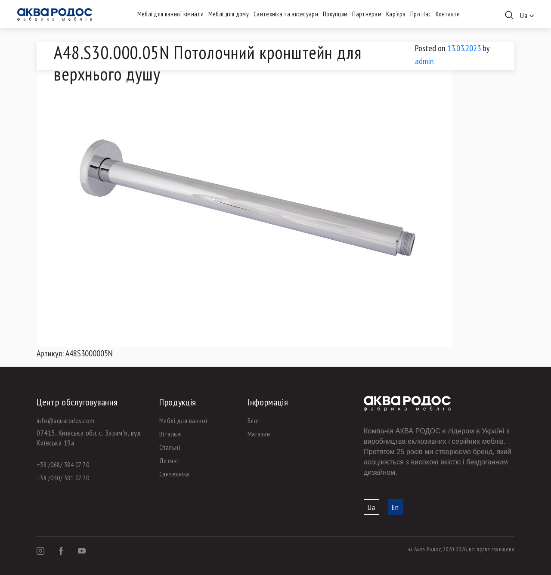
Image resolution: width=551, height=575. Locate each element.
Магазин (259, 434)
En (395, 507)
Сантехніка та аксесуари (286, 14)
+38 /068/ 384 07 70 (63, 464)
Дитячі (168, 460)
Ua (371, 507)
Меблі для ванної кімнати (170, 14)
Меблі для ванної (183, 420)
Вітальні (170, 434)
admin (424, 61)
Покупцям (335, 14)
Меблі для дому (228, 14)
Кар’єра (396, 14)
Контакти (448, 14)
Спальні (169, 447)
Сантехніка (174, 474)
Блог (254, 420)
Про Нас (420, 14)
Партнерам (366, 14)
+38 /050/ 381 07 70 (63, 477)
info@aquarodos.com (66, 420)
